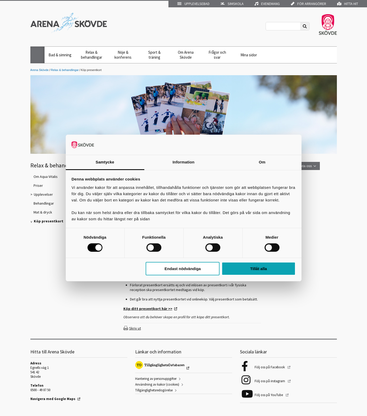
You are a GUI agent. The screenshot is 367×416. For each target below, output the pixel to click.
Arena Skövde (39, 70)
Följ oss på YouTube (269, 395)
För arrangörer (308, 3)
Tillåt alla (258, 268)
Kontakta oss (302, 166)
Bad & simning (60, 54)
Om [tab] (262, 162)
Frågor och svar (217, 55)
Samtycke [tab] (105, 162)
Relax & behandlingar (91, 55)
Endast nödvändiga (183, 268)
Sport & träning (154, 55)
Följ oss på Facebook (270, 367)
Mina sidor (248, 54)
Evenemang (267, 3)
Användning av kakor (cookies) (157, 384)
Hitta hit (347, 3)
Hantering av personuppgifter (156, 378)
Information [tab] (184, 162)
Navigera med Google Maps (52, 399)
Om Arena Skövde (186, 55)
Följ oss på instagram (270, 381)
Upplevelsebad (193, 3)
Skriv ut (135, 328)
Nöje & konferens (123, 55)
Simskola (232, 3)
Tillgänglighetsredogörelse (154, 390)
